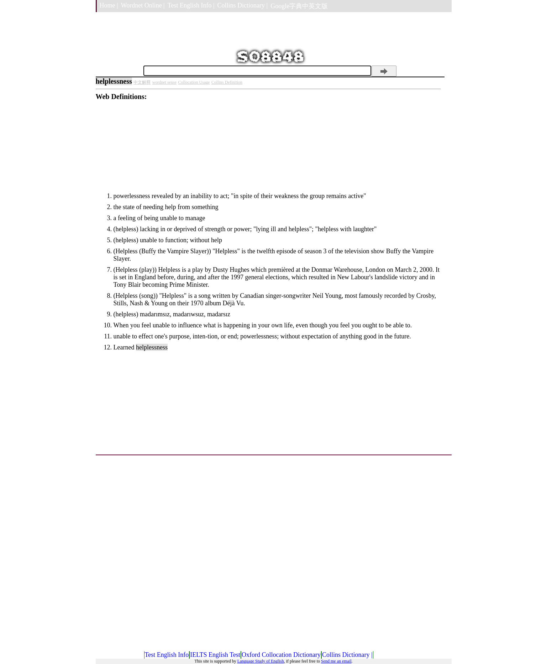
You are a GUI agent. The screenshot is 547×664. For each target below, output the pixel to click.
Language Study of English (260, 661)
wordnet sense (164, 82)
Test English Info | (191, 5)
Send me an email (336, 661)
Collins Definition (226, 82)
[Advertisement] (268, 151)
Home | (109, 5)
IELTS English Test (215, 654)
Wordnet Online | (143, 5)
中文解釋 (142, 82)
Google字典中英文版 (299, 6)
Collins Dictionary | (242, 5)
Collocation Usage (194, 82)
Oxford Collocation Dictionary (281, 654)
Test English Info (167, 654)
